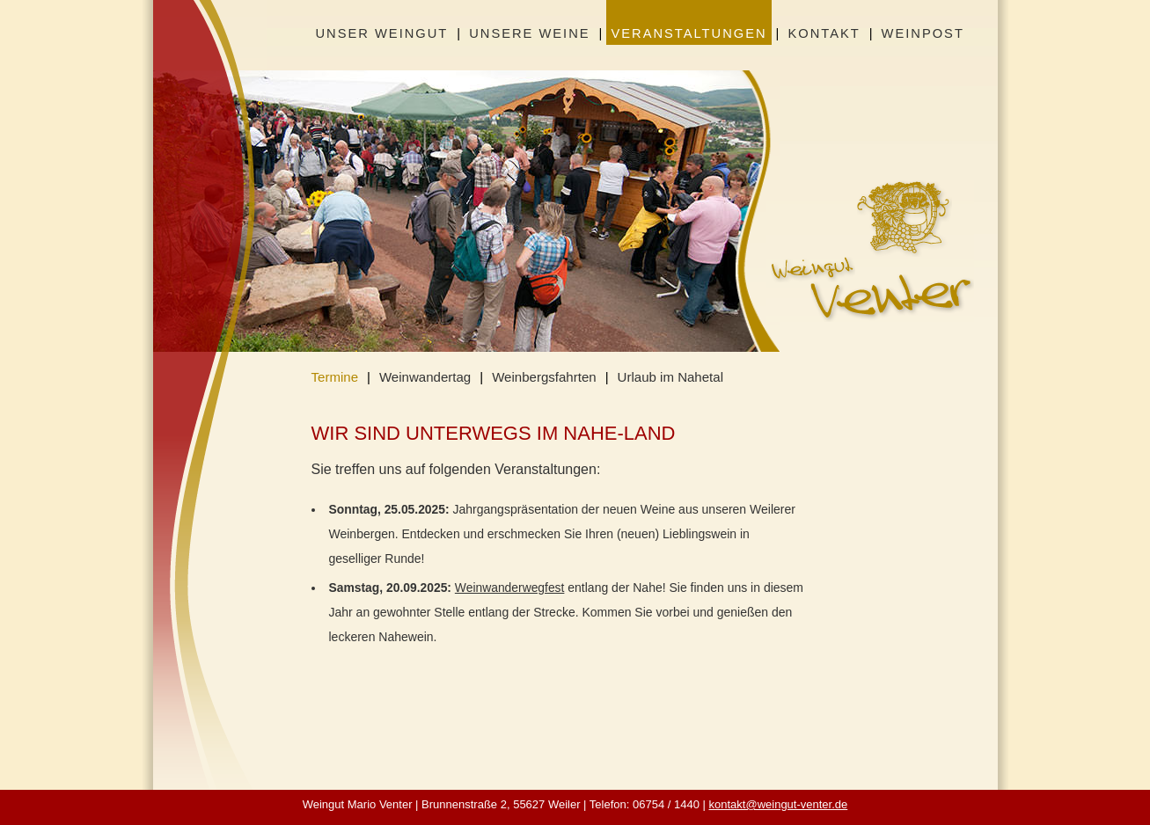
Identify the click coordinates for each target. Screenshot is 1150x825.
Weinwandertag (425, 376)
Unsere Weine (529, 33)
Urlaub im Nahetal (670, 376)
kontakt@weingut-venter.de (778, 804)
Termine (335, 376)
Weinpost (923, 33)
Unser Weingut (382, 33)
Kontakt (823, 33)
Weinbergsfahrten (544, 376)
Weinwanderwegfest (510, 587)
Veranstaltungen (688, 33)
